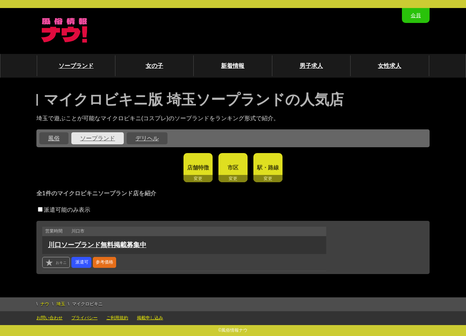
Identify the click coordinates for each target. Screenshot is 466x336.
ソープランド (76, 66)
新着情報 (232, 66)
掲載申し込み (150, 317)
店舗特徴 (198, 167)
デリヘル (147, 138)
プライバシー (84, 317)
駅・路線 (268, 167)
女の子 (154, 66)
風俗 (54, 138)
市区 (233, 167)
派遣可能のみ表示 (64, 210)
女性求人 (389, 66)
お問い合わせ (49, 317)
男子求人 (311, 66)
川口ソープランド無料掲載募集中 (97, 245)
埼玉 (60, 303)
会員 (416, 15)
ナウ (44, 303)
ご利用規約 (117, 317)
